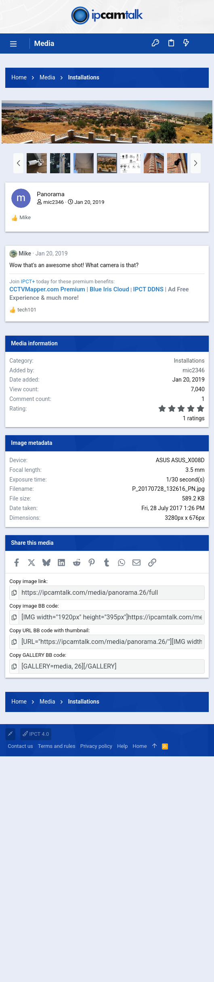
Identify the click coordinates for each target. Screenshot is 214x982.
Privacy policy (96, 972)
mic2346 (53, 315)
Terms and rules (57, 972)
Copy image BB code (33, 719)
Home (140, 972)
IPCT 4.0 (36, 960)
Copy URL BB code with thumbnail (48, 743)
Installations (189, 473)
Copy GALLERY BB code (37, 768)
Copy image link (27, 694)
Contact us (20, 972)
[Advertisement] (107, 114)
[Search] (201, 43)
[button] (13, 43)
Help (122, 972)
